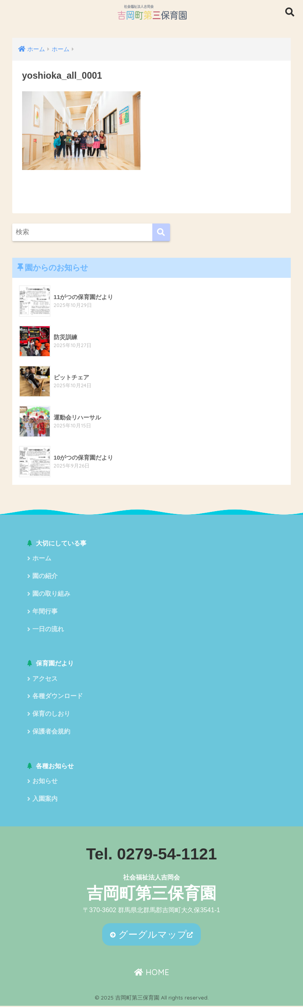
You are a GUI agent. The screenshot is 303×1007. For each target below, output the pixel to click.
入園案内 (45, 800)
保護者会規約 (51, 733)
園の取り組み (51, 594)
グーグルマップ (148, 935)
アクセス (45, 679)
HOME (151, 974)
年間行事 (45, 612)
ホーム (41, 558)
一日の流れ (48, 629)
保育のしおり (51, 714)
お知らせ (45, 782)
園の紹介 (45, 576)
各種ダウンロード (57, 697)
